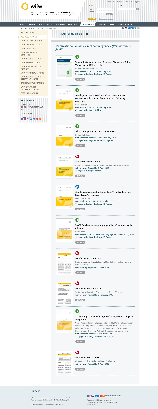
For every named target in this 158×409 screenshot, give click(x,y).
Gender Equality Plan (56, 404)
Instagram (90, 396)
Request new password (106, 19)
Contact (111, 2)
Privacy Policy (43, 404)
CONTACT (35, 391)
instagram (25, 119)
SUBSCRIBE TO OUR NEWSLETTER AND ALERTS (32, 107)
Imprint (137, 2)
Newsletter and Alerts (113, 396)
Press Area (128, 2)
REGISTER (92, 18)
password (91, 12)
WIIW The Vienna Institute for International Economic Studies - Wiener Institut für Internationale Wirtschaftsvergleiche (52, 9)
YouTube (37, 119)
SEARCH (137, 9)
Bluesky (31, 119)
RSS (40, 119)
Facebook (22, 119)
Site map (119, 2)
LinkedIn (34, 119)
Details (80, 79)
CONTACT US (26, 113)
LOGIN (109, 14)
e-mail (90, 9)
